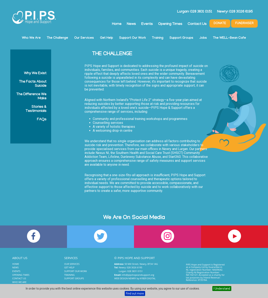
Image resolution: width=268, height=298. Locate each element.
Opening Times (170, 24)
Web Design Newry (125, 278)
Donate (220, 23)
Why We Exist (35, 74)
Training (157, 38)
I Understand (222, 288)
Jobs (203, 38)
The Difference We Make (31, 97)
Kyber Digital (148, 278)
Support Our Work (132, 38)
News (131, 24)
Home (116, 24)
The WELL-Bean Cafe (229, 38)
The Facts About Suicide (32, 84)
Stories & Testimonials (36, 109)
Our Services (84, 38)
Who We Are (31, 38)
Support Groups (181, 38)
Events (147, 24)
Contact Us (197, 24)
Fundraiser (244, 23)
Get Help (106, 38)
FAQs (41, 120)
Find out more (135, 293)
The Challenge (57, 38)
